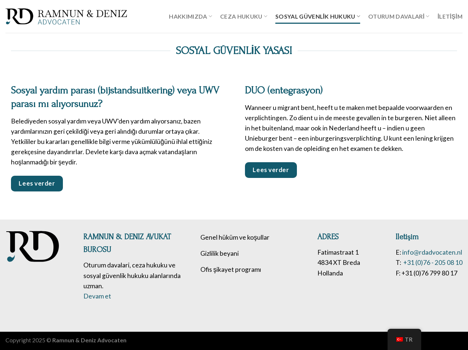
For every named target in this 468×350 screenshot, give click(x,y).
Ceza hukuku (243, 16)
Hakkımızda (190, 16)
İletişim (450, 16)
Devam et (97, 296)
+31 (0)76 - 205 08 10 (432, 262)
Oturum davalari (399, 16)
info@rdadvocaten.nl (432, 252)
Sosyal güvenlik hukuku (317, 16)
